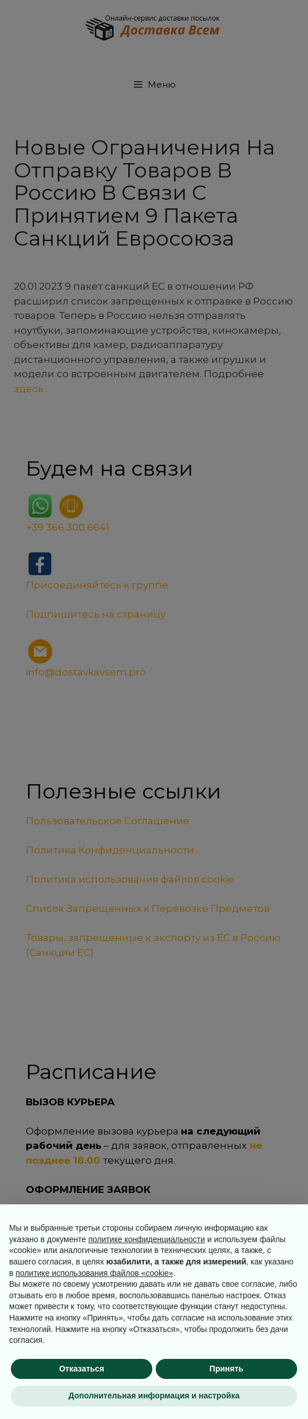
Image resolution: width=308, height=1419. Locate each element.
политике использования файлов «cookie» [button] (94, 1273)
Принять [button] (226, 1368)
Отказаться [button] (81, 1368)
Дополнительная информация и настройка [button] (154, 1395)
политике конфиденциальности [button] (146, 1239)
